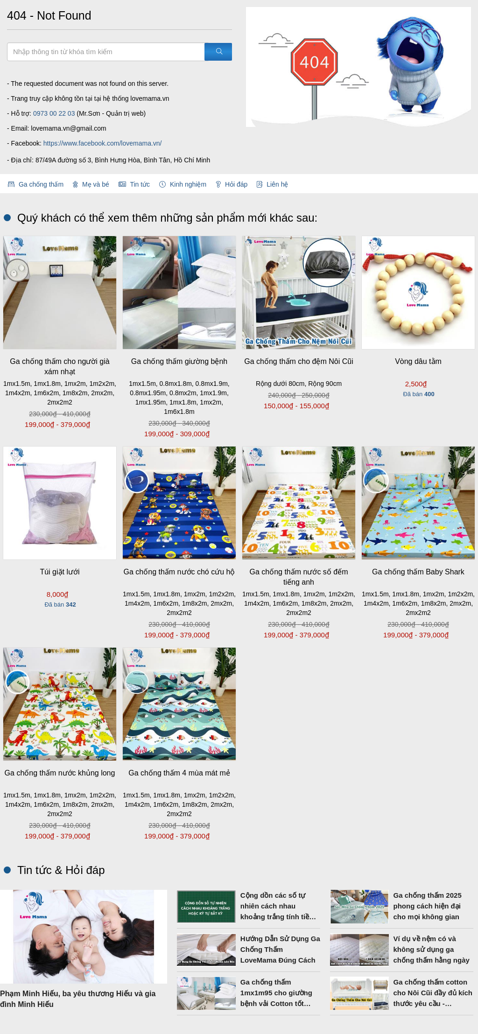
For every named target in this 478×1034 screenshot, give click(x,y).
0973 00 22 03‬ (54, 113)
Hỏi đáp (231, 184)
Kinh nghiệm (182, 184)
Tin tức (134, 184)
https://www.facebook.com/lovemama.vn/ (102, 143)
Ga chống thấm (35, 184)
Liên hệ (272, 184)
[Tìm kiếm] (218, 52)
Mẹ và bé (91, 184)
